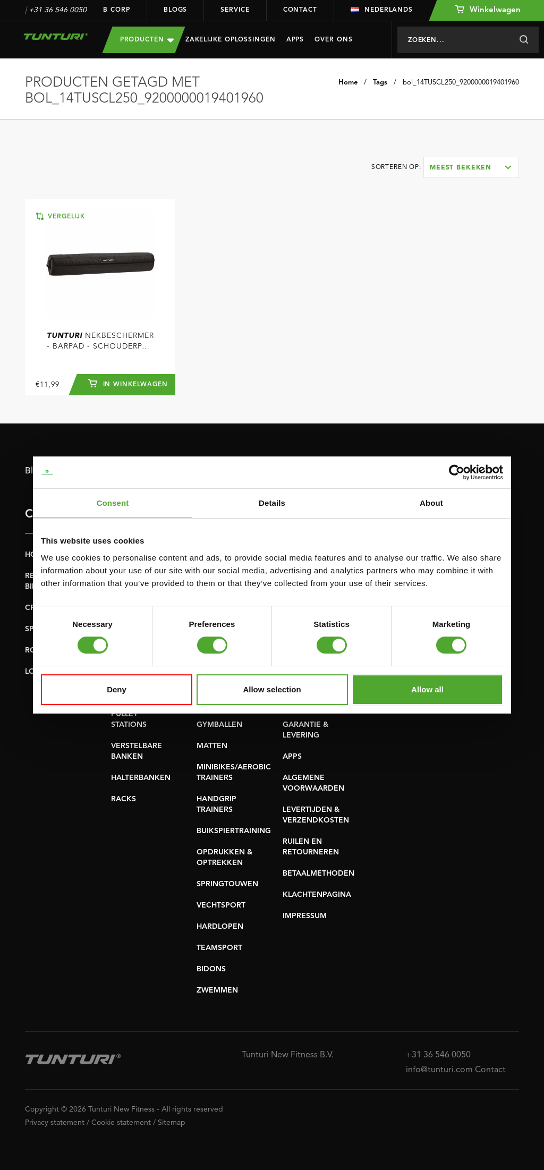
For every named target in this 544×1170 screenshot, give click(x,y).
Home (348, 82)
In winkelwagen (128, 383)
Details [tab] (272, 502)
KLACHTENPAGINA (317, 894)
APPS (292, 756)
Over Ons (333, 40)
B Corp (116, 10)
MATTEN (212, 746)
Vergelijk (60, 216)
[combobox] (471, 167)
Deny (116, 689)
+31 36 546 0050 (58, 10)
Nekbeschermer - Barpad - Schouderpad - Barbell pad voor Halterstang (100, 342)
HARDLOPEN (220, 926)
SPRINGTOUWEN (227, 884)
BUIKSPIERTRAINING (234, 831)
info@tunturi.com (439, 1070)
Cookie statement (121, 1122)
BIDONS (211, 969)
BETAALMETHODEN (318, 873)
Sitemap (171, 1122)
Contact (300, 10)
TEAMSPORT (219, 948)
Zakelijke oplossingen (230, 40)
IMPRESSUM (305, 916)
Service (234, 10)
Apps (295, 40)
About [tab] (431, 502)
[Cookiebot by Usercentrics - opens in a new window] (456, 472)
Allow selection (272, 689)
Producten (147, 40)
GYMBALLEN (219, 724)
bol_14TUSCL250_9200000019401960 (461, 82)
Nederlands (382, 10)
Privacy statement (54, 1122)
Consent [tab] (113, 502)
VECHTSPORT (221, 905)
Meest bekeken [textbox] (460, 168)
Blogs (176, 10)
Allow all (427, 689)
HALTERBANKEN (141, 778)
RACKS (123, 799)
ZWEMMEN (217, 990)
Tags (380, 82)
